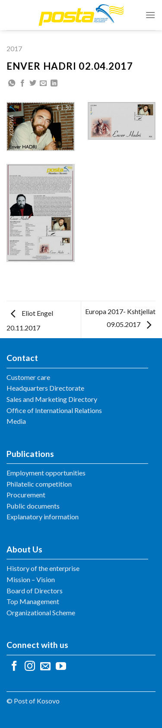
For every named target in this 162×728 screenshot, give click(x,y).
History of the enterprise (42, 568)
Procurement (25, 494)
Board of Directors (34, 590)
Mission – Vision (30, 579)
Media (16, 421)
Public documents (33, 506)
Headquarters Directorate (45, 388)
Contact (22, 358)
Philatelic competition (39, 484)
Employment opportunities (46, 473)
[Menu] (150, 14)
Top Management (32, 601)
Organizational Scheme (40, 612)
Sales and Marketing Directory (51, 399)
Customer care (28, 377)
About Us (24, 549)
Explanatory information (42, 516)
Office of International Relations (54, 410)
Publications (30, 454)
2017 (14, 48)
